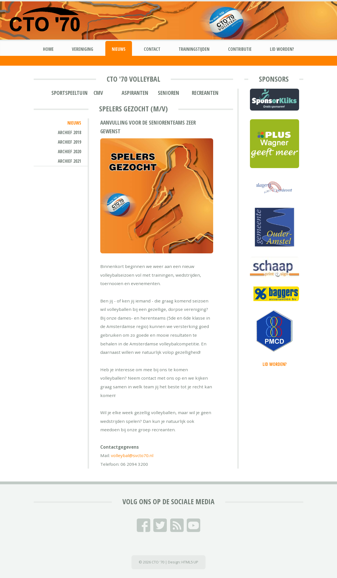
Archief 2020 (69, 151)
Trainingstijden (194, 49)
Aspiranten (135, 93)
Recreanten (205, 93)
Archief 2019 (69, 142)
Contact (152, 49)
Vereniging (82, 49)
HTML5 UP (189, 562)
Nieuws (119, 49)
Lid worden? (282, 49)
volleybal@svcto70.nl (132, 455)
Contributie (240, 49)
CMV (98, 93)
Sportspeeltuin (69, 93)
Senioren (168, 93)
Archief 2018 (69, 132)
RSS (177, 525)
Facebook (143, 525)
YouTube (193, 525)
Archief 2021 (69, 161)
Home (48, 49)
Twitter (160, 525)
